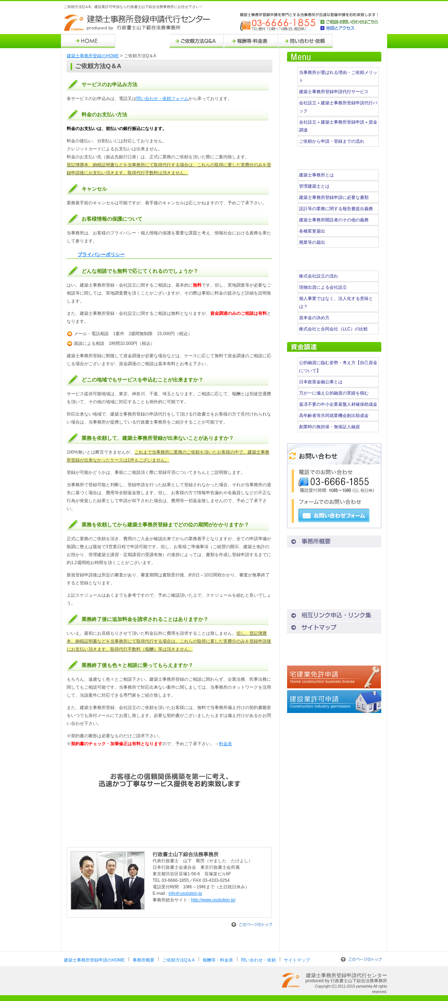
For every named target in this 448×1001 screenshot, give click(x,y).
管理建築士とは (314, 186)
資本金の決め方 (314, 317)
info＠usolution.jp (185, 893)
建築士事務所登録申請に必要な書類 (334, 197)
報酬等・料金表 (251, 41)
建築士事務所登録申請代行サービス (334, 91)
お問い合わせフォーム (334, 515)
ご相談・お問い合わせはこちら (349, 22)
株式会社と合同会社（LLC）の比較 (333, 328)
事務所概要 (142, 41)
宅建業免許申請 (334, 677)
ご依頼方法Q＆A (197, 41)
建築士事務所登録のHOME (93, 55)
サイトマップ (360, 41)
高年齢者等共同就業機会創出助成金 (334, 415)
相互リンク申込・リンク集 (334, 615)
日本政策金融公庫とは (321, 381)
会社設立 (334, 652)
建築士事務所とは (316, 175)
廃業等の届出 (312, 242)
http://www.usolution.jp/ (213, 899)
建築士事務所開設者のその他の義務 (334, 219)
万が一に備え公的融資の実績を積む (334, 393)
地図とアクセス (349, 28)
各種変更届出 (312, 231)
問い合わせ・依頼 (305, 41)
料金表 (225, 743)
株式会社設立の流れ (318, 276)
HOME (88, 41)
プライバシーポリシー (101, 254)
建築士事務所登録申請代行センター (138, 22)
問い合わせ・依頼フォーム (162, 98)
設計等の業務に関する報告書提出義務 (336, 208)
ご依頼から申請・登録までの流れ (331, 141)
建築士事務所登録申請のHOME (94, 960)
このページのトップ (251, 924)
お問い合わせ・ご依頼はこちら (169, 821)
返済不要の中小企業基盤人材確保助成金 (338, 404)
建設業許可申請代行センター (334, 701)
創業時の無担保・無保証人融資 (329, 426)
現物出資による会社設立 (323, 287)
